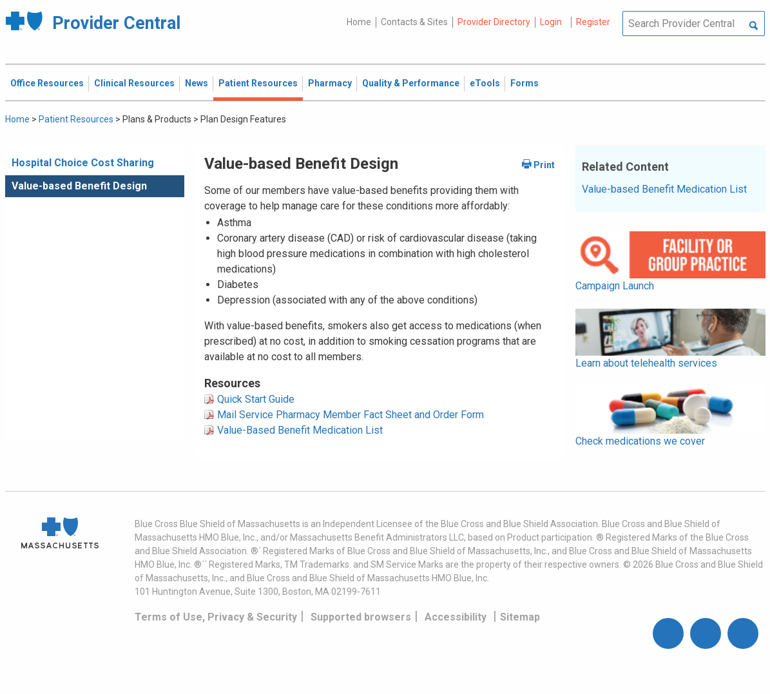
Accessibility (455, 617)
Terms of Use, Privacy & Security (216, 617)
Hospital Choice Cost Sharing (83, 163)
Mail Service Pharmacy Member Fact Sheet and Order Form (350, 415)
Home (359, 22)
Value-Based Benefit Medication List (300, 430)
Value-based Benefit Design (79, 186)
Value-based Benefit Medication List (664, 189)
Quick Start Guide (255, 399)
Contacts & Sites (414, 22)
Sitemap (520, 617)
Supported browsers (361, 617)
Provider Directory (493, 22)
